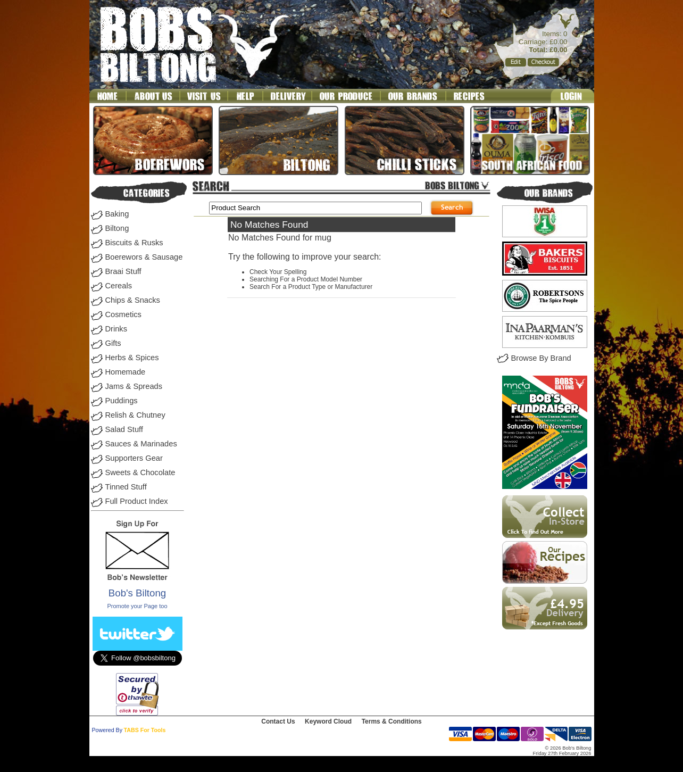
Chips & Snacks (132, 300)
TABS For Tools (145, 730)
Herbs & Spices (132, 357)
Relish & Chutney (135, 415)
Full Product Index (136, 501)
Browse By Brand (541, 358)
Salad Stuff (124, 429)
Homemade (125, 372)
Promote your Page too (137, 606)
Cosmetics (123, 314)
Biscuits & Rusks (134, 242)
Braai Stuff (123, 271)
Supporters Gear (134, 458)
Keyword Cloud (328, 721)
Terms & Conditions (392, 721)
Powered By (107, 730)
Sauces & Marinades (141, 443)
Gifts (113, 343)
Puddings (121, 400)
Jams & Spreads (134, 386)
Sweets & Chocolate (140, 472)
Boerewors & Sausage (144, 257)
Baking (117, 214)
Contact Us (278, 721)
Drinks (116, 329)
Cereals (118, 285)
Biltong (117, 228)
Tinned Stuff (126, 487)
